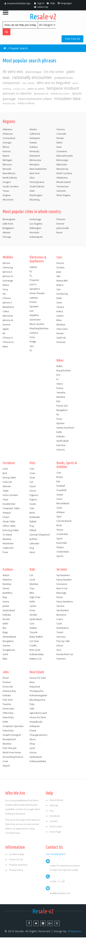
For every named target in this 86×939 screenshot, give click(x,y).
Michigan (7, 161)
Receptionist (9, 740)
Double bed (9, 505)
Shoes (59, 530)
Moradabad (62, 504)
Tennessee (62, 187)
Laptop (33, 268)
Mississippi (62, 161)
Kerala (59, 334)
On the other (55, 72)
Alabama (7, 130)
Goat (32, 478)
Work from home (12, 753)
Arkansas (8, 135)
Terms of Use (14, 860)
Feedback (53, 817)
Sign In (39, 3)
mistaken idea (67, 99)
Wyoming (34, 200)
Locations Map (14, 855)
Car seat (34, 642)
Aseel (33, 487)
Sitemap (52, 806)
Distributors (62, 629)
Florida (60, 139)
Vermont (61, 192)
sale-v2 (43, 16)
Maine (6, 156)
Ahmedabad (9, 637)
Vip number (62, 611)
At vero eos (13, 72)
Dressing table (11, 531)
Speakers (35, 290)
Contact (52, 822)
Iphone (6, 264)
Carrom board (63, 522)
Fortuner (61, 343)
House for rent (38, 718)
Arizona (60, 130)
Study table (9, 522)
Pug (32, 527)
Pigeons (34, 496)
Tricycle (33, 633)
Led (31, 312)
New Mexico (9, 174)
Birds (32, 513)
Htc (4, 295)
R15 (58, 376)
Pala (32, 705)
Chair (5, 500)
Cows (32, 474)
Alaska (33, 130)
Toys (32, 589)
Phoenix (60, 220)
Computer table (11, 509)
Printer (33, 303)
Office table (9, 527)
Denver (60, 224)
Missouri (7, 165)
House (33, 753)
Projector (34, 281)
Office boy (8, 714)
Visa (58, 651)
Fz (57, 380)
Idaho (59, 143)
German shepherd (40, 535)
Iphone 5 (7, 303)
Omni (59, 303)
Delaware (35, 139)
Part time (8, 701)
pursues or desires (17, 94)
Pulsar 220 (62, 406)
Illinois (6, 148)
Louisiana (61, 152)
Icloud (59, 646)
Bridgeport (8, 229)
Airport (6, 766)
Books (59, 478)
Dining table (9, 478)
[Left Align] (7, 31)
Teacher (7, 705)
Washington (36, 196)
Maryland (35, 156)
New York (35, 174)
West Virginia (63, 196)
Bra (4, 629)
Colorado (61, 135)
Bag (5, 598)
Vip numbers (63, 576)
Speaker (34, 307)
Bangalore (62, 411)
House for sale (38, 679)
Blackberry (8, 308)
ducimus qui (9, 104)
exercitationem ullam (35, 100)
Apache (60, 424)
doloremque (33, 73)
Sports (59, 557)
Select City (41, 6)
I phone (7, 299)
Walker (33, 629)
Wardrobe (8, 544)
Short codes (54, 827)
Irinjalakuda (36, 722)
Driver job (8, 687)
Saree (6, 602)
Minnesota (35, 161)
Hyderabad (62, 442)
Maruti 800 (62, 281)
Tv (31, 276)
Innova (60, 264)
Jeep (58, 273)
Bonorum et (41, 94)
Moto (5, 347)
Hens (32, 553)
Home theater (37, 294)
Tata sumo (62, 330)
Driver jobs (8, 709)
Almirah (7, 487)
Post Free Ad (72, 39)
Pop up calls (63, 642)
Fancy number (64, 580)
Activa (59, 384)
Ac (31, 351)
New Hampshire (38, 170)
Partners (61, 659)
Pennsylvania (37, 183)
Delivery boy (9, 692)
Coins (59, 500)
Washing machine (39, 329)
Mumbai (60, 325)
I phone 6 (7, 338)
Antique (7, 513)
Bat (58, 482)
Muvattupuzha (37, 701)
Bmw (59, 321)
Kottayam (35, 727)
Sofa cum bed (10, 496)
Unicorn (60, 450)
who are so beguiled (53, 83)
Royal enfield (63, 371)
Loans (59, 620)
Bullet (59, 367)
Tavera (60, 308)
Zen (58, 290)
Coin (58, 473)
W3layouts (74, 932)
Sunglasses (9, 651)
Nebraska (61, 165)
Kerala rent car (64, 655)
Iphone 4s (8, 321)
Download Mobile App (17, 3)
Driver (59, 598)
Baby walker (36, 637)
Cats (32, 509)
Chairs (6, 518)
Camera (34, 334)
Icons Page (53, 833)
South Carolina (10, 187)
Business (61, 616)
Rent (32, 683)
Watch (6, 576)
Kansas (7, 152)
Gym (58, 517)
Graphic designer (12, 736)
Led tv (33, 285)
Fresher (7, 683)
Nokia (6, 286)
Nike (5, 659)
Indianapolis (36, 238)
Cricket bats (62, 552)
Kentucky (34, 152)
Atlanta (6, 233)
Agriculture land (38, 714)
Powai (33, 731)
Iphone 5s (8, 277)
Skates (60, 548)
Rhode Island (63, 183)
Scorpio (60, 268)
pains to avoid (36, 89)
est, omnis (28, 84)
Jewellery (7, 594)
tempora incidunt (63, 89)
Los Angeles (36, 224)
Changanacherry (38, 736)
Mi (4, 334)
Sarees (6, 646)
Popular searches (16, 866)
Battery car (36, 659)
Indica (59, 312)
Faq (49, 812)
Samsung (8, 268)
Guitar (59, 495)
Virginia (7, 196)
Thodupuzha (36, 692)
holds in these (27, 104)
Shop (32, 744)
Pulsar (59, 389)
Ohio (32, 178)
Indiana (34, 148)
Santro (60, 317)
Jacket (6, 607)
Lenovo (7, 325)
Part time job (10, 749)
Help (51, 3)
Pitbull (33, 531)
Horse (33, 491)
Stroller (33, 616)
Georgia (7, 143)
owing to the (19, 90)
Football (60, 487)
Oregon (7, 183)
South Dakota (37, 187)
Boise (59, 233)
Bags (5, 633)
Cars (32, 624)
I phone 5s (8, 343)
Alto (58, 277)
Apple (6, 330)
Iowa (59, 148)
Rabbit (33, 522)
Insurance (61, 585)
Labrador (34, 544)
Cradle (33, 646)
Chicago (7, 238)
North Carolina (64, 174)
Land (32, 749)
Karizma (60, 446)
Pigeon (33, 500)
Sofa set (7, 483)
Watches (7, 580)
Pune (59, 420)
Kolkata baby (37, 655)
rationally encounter (32, 78)
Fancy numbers (64, 602)
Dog (32, 549)
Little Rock (8, 224)
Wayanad (35, 687)
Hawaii (33, 143)
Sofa (5, 470)
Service (60, 607)
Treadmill (61, 491)
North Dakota (10, 178)
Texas (6, 192)
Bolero (59, 286)
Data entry (8, 718)
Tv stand (7, 535)
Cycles (33, 607)
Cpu (32, 347)
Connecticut (9, 139)
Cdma (6, 312)
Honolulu (34, 233)
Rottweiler (35, 518)
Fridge (33, 342)
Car (31, 576)
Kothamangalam (38, 696)
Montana (34, 165)
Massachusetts (64, 156)
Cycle (59, 509)
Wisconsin (8, 200)
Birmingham (9, 220)
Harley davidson (65, 428)
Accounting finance (13, 758)
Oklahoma (62, 178)
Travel (59, 633)
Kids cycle (35, 651)
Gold (5, 655)
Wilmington (35, 229)
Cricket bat (62, 535)
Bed (5, 474)
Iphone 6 (7, 273)
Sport (59, 539)
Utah (32, 192)
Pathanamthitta (38, 762)
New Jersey (62, 170)
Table (6, 491)
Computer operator (13, 727)
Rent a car (62, 589)
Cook (59, 624)
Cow (32, 470)
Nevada (7, 170)
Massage (61, 594)
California (35, 135)
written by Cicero (61, 94)
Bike (32, 594)
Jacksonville (62, 229)
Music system (37, 325)
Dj (31, 272)
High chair (35, 598)
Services (61, 637)
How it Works (54, 801)
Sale (32, 709)
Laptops (34, 298)
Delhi (59, 299)
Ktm (58, 402)
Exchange (8, 281)
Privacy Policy (14, 871)
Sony (5, 290)
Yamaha (60, 393)
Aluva (33, 740)
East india (61, 544)
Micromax (8, 317)
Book (59, 526)
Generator (35, 320)
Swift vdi (61, 338)
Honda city (62, 295)
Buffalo (33, 540)
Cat (31, 483)
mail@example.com (60, 894)
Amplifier (34, 316)
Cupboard (8, 549)
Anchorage (35, 220)
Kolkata (60, 437)
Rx (57, 415)
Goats (33, 505)
